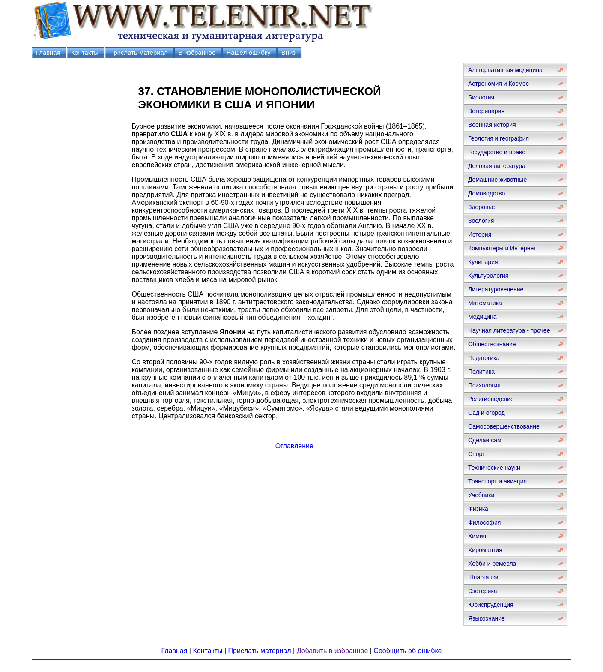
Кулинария (483, 261)
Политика (481, 371)
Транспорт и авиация (497, 481)
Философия (484, 522)
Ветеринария (486, 111)
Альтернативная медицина (505, 69)
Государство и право (496, 152)
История (479, 234)
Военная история (492, 124)
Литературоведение (495, 289)
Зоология (481, 220)
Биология (481, 97)
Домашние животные (497, 179)
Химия (477, 536)
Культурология (488, 275)
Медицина (482, 316)
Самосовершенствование (504, 426)
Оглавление (294, 446)
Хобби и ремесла (492, 563)
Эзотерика (482, 591)
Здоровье (481, 207)
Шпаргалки (483, 577)
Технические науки (494, 467)
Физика (478, 508)
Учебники (481, 495)
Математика (485, 303)
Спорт (476, 453)
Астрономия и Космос (498, 83)
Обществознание (492, 344)
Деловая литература (496, 165)
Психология (484, 385)
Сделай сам (485, 440)
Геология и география (498, 138)
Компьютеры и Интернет (502, 248)
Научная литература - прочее (509, 330)
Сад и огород (486, 412)
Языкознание (486, 618)
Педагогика (483, 357)
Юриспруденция (490, 604)
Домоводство (486, 193)
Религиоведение (491, 399)
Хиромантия (485, 549)
